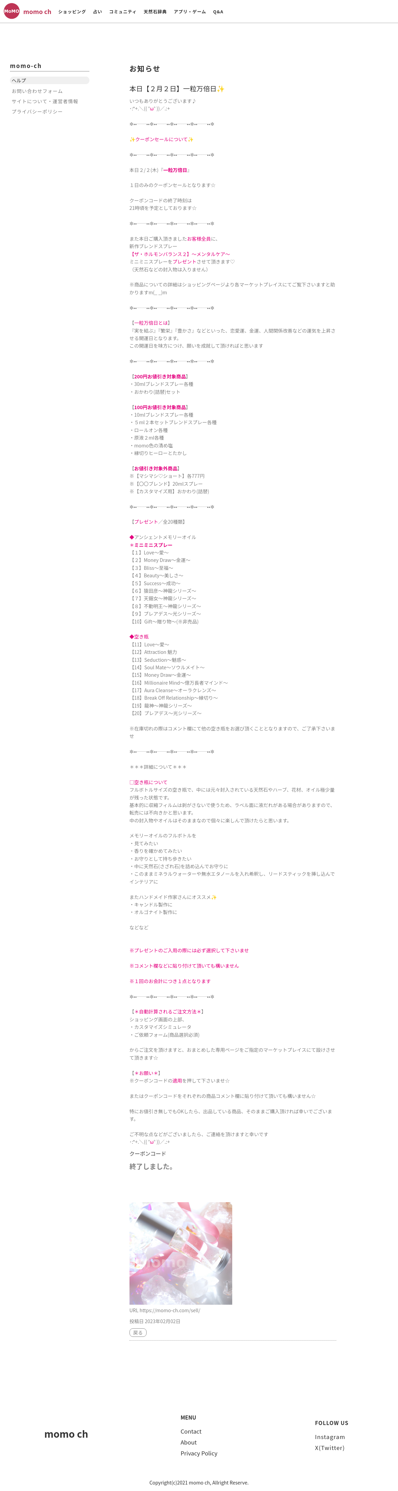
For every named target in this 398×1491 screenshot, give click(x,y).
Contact (191, 1431)
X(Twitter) (330, 1447)
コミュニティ (123, 11)
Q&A (218, 11)
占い (97, 11)
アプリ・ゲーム (190, 11)
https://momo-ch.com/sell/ (169, 1310)
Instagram (330, 1437)
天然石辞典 (155, 11)
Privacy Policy (199, 1453)
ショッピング (72, 11)
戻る (138, 1332)
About (189, 1442)
